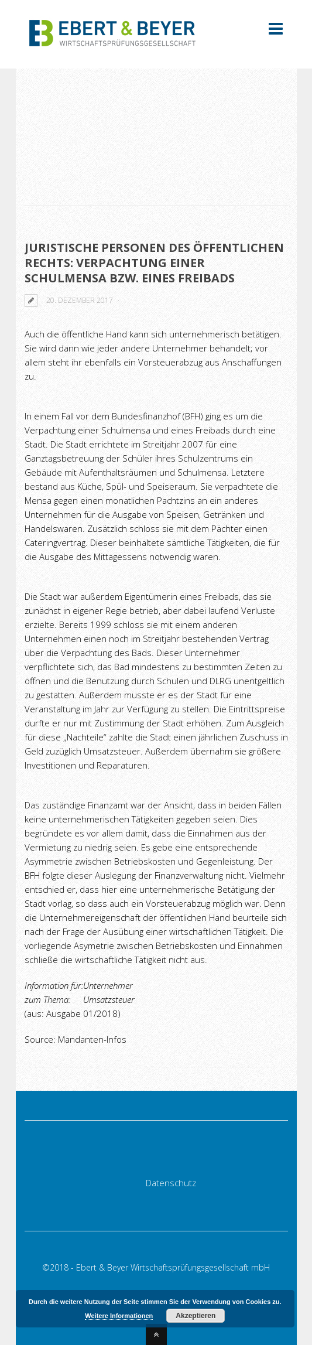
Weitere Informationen (119, 1315)
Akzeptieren (195, 1316)
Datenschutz (171, 1183)
